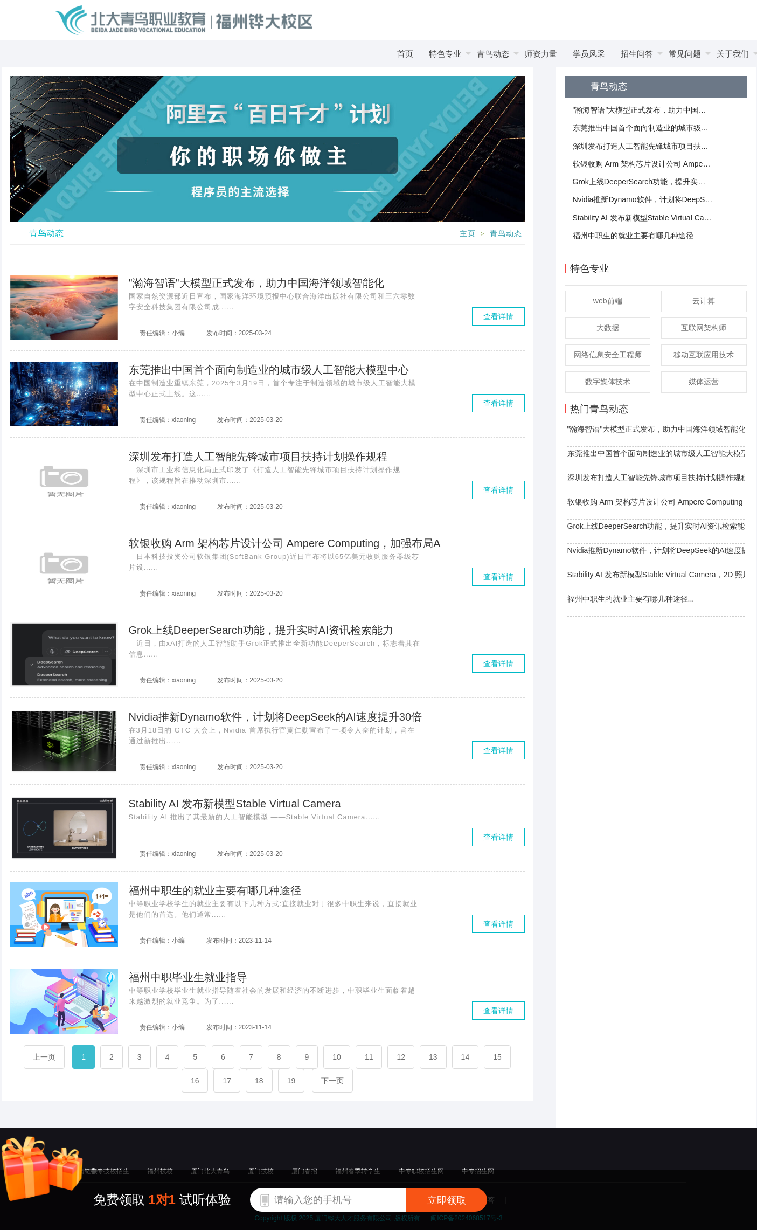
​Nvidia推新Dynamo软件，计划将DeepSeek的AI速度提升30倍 (643, 199)
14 (465, 1057)
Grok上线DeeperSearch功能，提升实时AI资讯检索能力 (643, 181)
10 (336, 1057)
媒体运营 (704, 381)
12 (401, 1057)
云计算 (703, 300)
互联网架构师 (703, 327)
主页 (468, 234)
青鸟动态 (506, 234)
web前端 (607, 300)
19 (291, 1080)
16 (195, 1080)
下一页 (332, 1080)
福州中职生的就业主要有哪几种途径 (633, 235)
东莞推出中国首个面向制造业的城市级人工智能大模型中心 (643, 127)
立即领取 (446, 1200)
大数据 (607, 327)
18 (259, 1080)
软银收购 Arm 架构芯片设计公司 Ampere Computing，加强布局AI (643, 164)
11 (369, 1057)
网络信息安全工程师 (608, 354)
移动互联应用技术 (703, 354)
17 (227, 1080)
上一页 (44, 1057)
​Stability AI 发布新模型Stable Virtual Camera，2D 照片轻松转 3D (643, 217)
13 (433, 1057)
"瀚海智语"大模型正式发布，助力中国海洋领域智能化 (643, 110)
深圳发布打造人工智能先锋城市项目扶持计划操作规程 (643, 146)
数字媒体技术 (607, 381)
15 (497, 1057)
